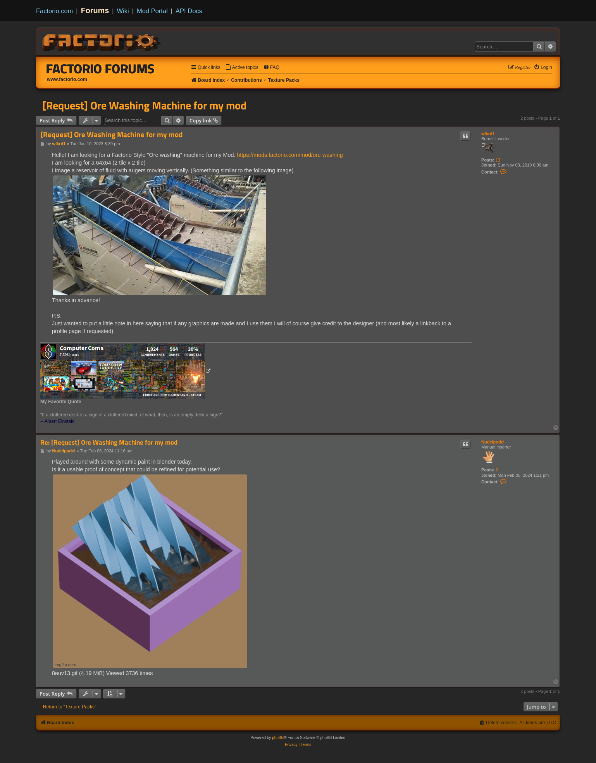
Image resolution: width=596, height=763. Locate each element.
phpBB (278, 738)
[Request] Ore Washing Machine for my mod (144, 105)
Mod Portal (152, 10)
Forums (95, 10)
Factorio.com (54, 10)
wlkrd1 (488, 133)
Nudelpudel (493, 442)
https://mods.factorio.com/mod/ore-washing (290, 155)
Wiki (123, 10)
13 (498, 160)
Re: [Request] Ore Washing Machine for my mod (108, 442)
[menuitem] (241, 67)
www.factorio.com (67, 79)
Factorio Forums (100, 68)
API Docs (189, 10)
